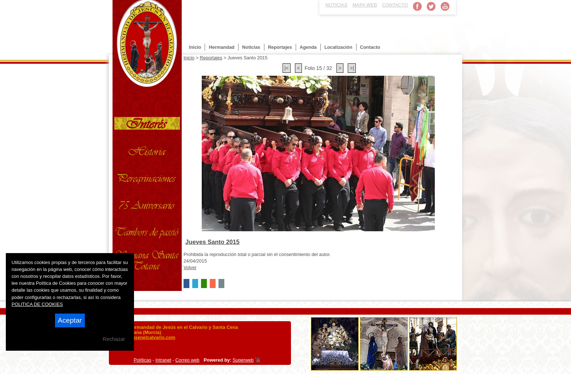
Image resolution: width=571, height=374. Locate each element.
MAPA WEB (365, 5)
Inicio (189, 57)
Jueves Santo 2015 (212, 242)
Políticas (142, 360)
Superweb (243, 360)
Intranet (163, 360)
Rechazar (114, 339)
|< (286, 68)
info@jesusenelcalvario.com (144, 337)
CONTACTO (395, 5)
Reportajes (211, 57)
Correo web (188, 360)
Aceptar (70, 320)
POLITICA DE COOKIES (37, 304)
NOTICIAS (336, 5)
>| (352, 68)
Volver (190, 267)
